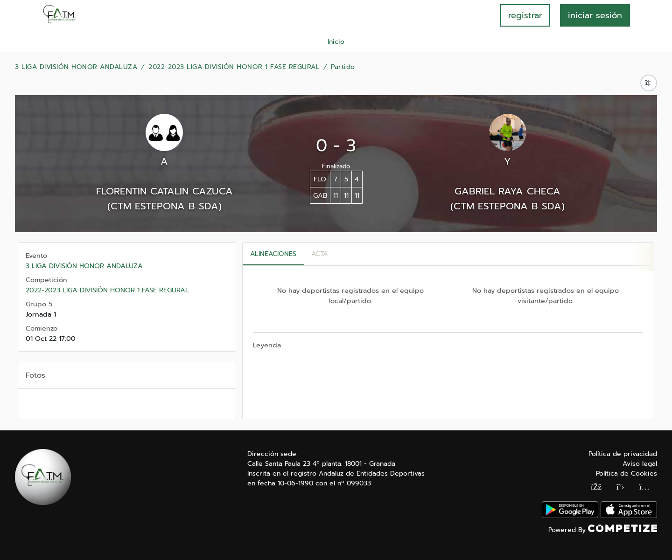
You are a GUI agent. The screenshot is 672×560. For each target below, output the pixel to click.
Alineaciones (273, 254)
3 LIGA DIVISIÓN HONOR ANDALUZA (76, 67)
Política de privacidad (622, 454)
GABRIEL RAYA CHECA (507, 191)
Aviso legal (640, 464)
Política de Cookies (626, 473)
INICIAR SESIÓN (595, 15)
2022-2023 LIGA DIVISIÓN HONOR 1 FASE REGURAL (234, 67)
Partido (343, 67)
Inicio (336, 42)
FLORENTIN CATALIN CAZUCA (164, 191)
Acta (319, 254)
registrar (525, 15)
